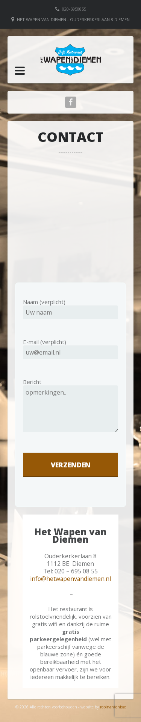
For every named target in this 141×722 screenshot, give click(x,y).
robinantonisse (113, 707)
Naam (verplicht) (70, 307)
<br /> (70, 216)
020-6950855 (74, 9)
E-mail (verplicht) (70, 347)
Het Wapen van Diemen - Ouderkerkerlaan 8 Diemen (73, 19)
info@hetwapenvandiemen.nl (70, 579)
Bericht (70, 411)
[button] (20, 70)
